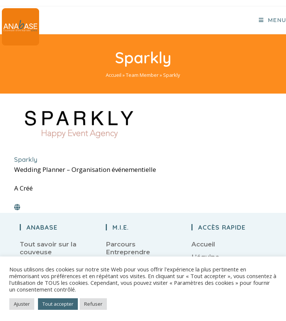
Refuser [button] (93, 303)
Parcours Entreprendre (128, 247)
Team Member (142, 75)
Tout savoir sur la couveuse (48, 247)
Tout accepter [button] (57, 303)
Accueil (113, 75)
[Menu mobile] (272, 20)
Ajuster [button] (22, 303)
